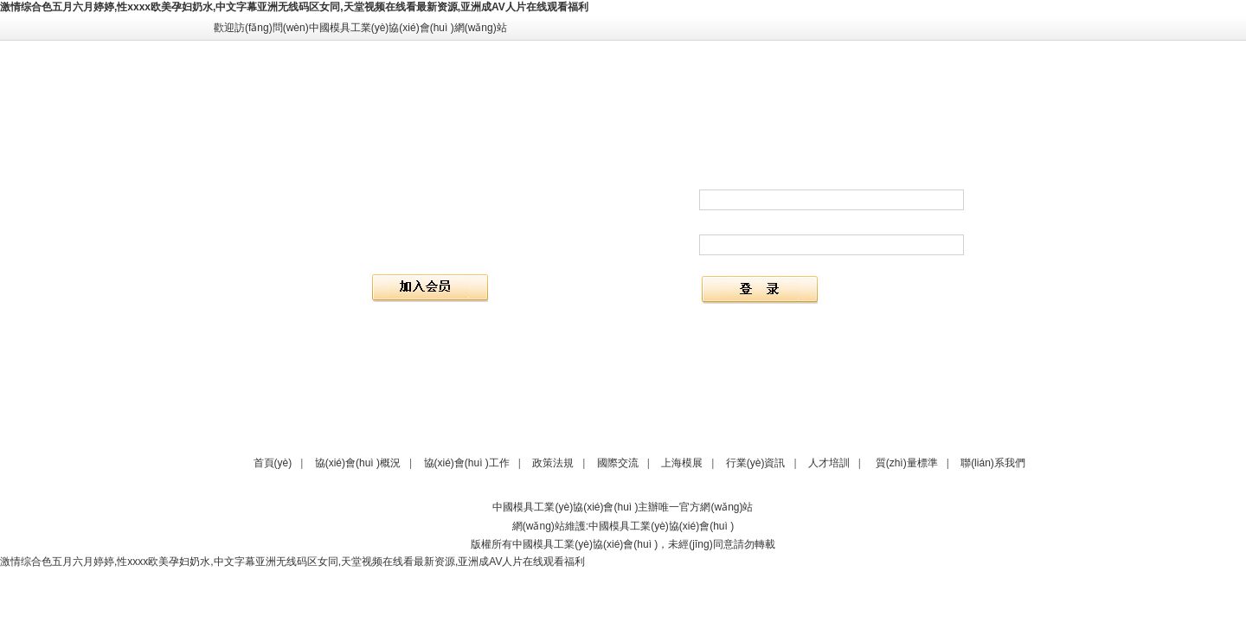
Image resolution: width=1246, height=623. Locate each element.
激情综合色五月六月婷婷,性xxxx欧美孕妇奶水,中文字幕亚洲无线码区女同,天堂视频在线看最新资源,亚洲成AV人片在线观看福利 (294, 7)
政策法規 (553, 463)
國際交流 (618, 463)
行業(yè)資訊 (756, 463)
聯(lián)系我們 (992, 463)
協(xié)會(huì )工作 (467, 463)
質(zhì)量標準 (907, 463)
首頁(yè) (273, 463)
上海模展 (682, 463)
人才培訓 (829, 463)
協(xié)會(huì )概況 (358, 463)
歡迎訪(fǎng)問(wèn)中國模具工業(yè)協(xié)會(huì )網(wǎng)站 (360, 28)
